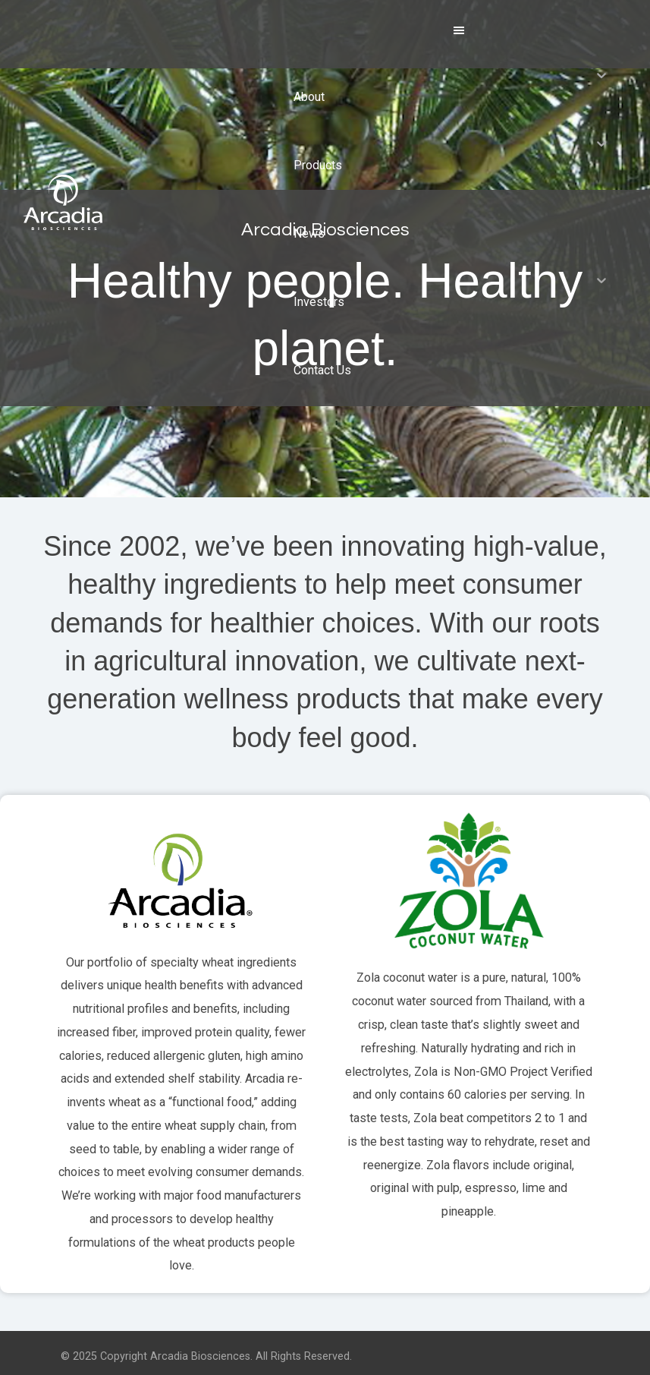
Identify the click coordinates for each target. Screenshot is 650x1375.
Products (318, 165)
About (309, 97)
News (309, 233)
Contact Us (322, 370)
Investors (319, 302)
